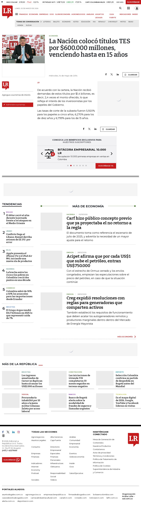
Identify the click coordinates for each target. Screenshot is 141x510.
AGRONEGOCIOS (78, 14)
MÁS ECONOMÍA (125, 337)
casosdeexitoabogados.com (15, 498)
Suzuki (29, 25)
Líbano (9, 231)
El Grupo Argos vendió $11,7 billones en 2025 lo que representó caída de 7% (19, 314)
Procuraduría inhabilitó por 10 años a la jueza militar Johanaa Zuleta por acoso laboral (31, 404)
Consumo (35, 447)
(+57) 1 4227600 (9, 450)
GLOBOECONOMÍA (62, 14)
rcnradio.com (81, 498)
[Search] (120, 8)
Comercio (10, 288)
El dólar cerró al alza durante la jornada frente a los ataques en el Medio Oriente (18, 219)
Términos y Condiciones (103, 456)
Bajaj (130, 22)
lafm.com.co (112, 498)
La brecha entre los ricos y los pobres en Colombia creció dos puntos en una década (18, 276)
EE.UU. (8, 250)
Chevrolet (112, 22)
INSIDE (135, 14)
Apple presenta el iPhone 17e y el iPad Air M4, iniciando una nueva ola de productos (19, 257)
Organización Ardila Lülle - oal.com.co (128, 496)
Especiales (55, 453)
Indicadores (36, 463)
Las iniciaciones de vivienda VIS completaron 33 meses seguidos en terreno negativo (79, 381)
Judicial (25, 394)
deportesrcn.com (25, 501)
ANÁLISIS (90, 14)
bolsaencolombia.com (103, 494)
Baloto (56, 22)
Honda (20, 25)
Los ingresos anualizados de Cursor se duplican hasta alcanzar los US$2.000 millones (32, 381)
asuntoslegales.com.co (12, 494)
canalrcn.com (66, 498)
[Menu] (17, 14)
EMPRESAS (43, 14)
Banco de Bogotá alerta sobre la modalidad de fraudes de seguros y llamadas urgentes (80, 403)
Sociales (35, 480)
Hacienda (10, 269)
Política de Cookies (101, 466)
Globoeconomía (76, 457)
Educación (85, 22)
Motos (123, 22)
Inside (72, 463)
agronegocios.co (33, 494)
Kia (94, 22)
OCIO (52, 14)
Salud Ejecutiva (76, 473)
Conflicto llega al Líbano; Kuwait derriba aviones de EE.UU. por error (19, 238)
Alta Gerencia (56, 437)
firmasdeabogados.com (79, 494)
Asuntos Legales (38, 440)
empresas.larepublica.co (55, 494)
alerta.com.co (8, 501)
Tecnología (121, 394)
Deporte (120, 372)
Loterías (47, 22)
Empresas (35, 453)
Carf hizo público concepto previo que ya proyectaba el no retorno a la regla (99, 223)
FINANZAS (23, 14)
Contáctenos (99, 449)
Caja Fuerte (55, 440)
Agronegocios (37, 437)
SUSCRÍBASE (133, 2)
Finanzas (35, 457)
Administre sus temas (14, 105)
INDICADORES (125, 14)
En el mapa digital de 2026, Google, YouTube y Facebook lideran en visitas (127, 401)
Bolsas (9, 212)
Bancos (72, 394)
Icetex (75, 22)
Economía (66, 22)
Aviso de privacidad (101, 453)
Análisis (72, 437)
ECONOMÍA (33, 14)
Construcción (75, 372)
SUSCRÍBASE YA (105, 166)
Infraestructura (56, 463)
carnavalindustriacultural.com (44, 498)
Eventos (73, 453)
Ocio (71, 467)
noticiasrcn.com (96, 498)
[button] (41, 154)
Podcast (35, 473)
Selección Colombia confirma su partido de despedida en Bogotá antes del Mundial (127, 381)
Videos (53, 480)
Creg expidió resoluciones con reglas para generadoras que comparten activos (96, 303)
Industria (10, 307)
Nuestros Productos (102, 446)
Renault (101, 22)
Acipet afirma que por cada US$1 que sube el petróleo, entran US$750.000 (99, 261)
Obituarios (55, 467)
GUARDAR (130, 75)
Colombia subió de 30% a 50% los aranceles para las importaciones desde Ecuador (19, 295)
